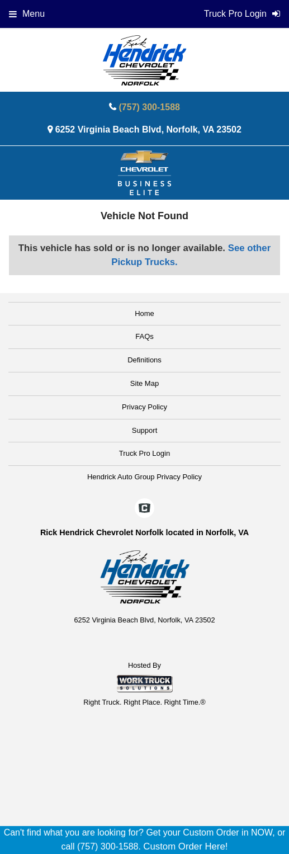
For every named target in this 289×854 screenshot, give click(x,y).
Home (144, 313)
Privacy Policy (144, 407)
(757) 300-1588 (149, 107)
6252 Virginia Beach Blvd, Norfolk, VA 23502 (148, 129)
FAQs (144, 336)
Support (145, 430)
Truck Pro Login (144, 453)
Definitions (144, 360)
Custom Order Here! (185, 846)
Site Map (144, 383)
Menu (27, 13)
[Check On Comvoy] (144, 508)
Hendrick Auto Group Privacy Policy (144, 477)
